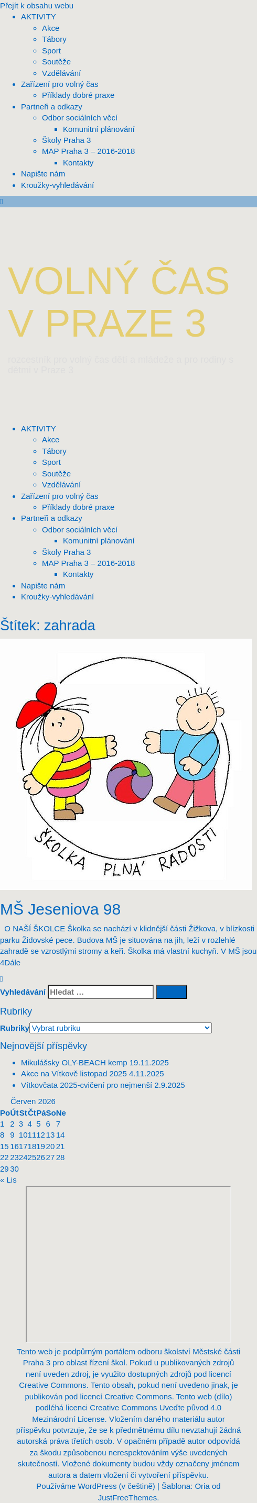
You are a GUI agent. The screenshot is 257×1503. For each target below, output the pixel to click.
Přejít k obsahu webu (36, 5)
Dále (12, 962)
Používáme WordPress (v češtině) (95, 1486)
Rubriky (14, 1027)
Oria (202, 1486)
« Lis (8, 1179)
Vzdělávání (61, 484)
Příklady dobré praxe (78, 507)
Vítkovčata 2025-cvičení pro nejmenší (86, 1085)
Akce (50, 439)
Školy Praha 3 (66, 552)
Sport (51, 462)
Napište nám (43, 585)
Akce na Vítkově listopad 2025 (74, 1073)
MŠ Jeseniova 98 (60, 909)
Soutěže (56, 473)
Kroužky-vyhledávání (57, 596)
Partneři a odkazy (51, 518)
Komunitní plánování (99, 540)
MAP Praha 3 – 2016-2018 (88, 563)
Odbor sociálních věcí (79, 529)
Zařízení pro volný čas (60, 496)
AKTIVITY (38, 428)
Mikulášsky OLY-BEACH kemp (74, 1062)
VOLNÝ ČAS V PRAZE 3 (119, 302)
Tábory (54, 451)
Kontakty (78, 574)
